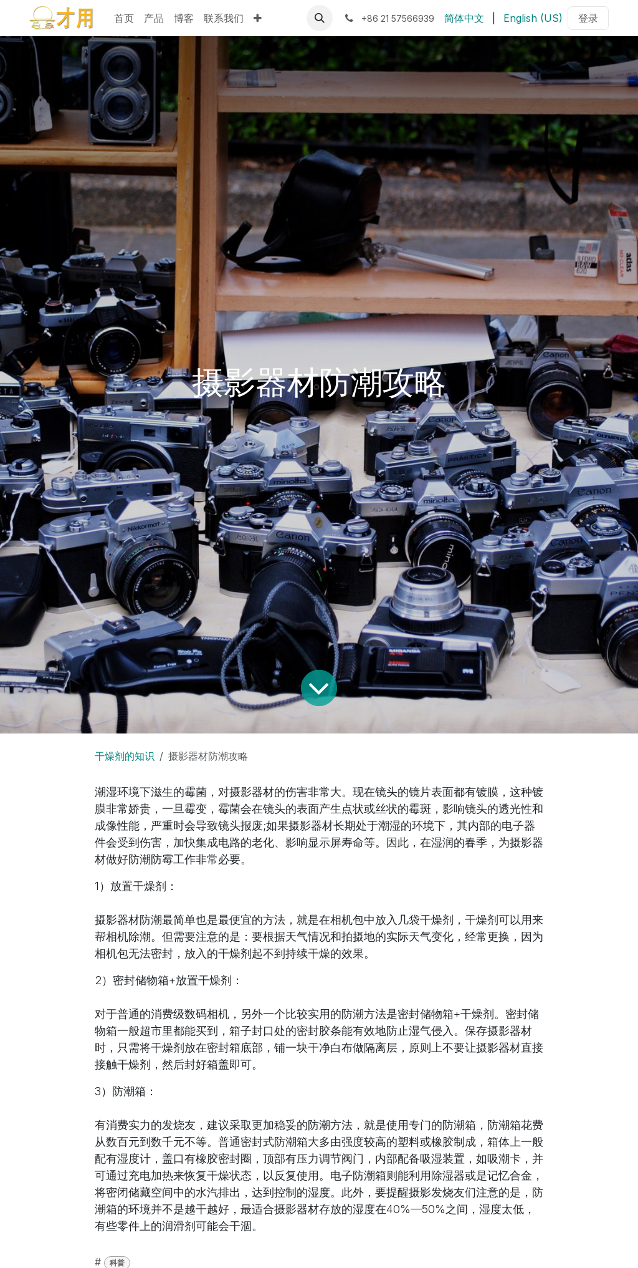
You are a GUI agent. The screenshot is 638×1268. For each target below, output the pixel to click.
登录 (588, 18)
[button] (320, 18)
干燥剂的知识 (125, 756)
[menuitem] (124, 18)
